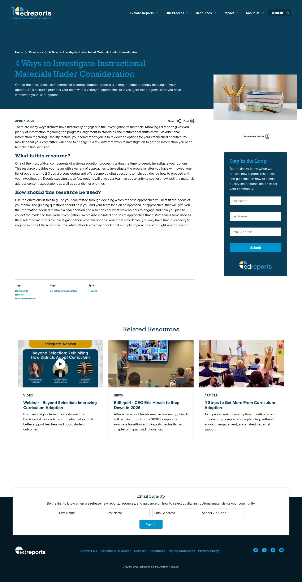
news (118, 395)
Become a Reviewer (115, 550)
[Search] (279, 12)
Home (19, 52)
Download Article (254, 136)
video (28, 395)
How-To (93, 291)
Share (171, 121)
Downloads (21, 291)
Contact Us (88, 550)
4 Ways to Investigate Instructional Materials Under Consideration (93, 52)
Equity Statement (182, 550)
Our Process (174, 12)
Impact (229, 12)
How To (19, 294)
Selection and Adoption (63, 291)
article (211, 395)
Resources (204, 12)
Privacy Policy (208, 550)
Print (186, 121)
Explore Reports (142, 12)
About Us (253, 12)
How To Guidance (25, 298)
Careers (140, 550)
